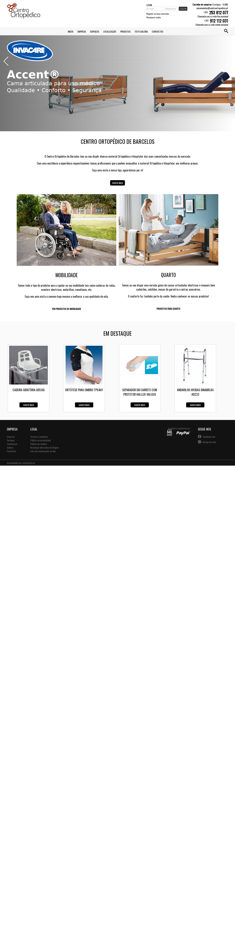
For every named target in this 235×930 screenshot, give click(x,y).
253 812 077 (218, 12)
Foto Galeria (141, 31)
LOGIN (149, 5)
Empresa (81, 31)
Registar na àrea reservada (157, 13)
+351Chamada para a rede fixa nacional (212, 14)
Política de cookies (38, 444)
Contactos (157, 31)
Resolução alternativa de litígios (44, 447)
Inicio (70, 31)
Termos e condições (39, 436)
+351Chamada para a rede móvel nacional (211, 22)
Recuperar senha (153, 17)
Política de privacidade (40, 440)
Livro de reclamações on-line (43, 451)
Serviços (94, 31)
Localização (109, 31)
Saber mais (117, 183)
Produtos (125, 31)
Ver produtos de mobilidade (66, 309)
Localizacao (12, 444)
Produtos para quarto (168, 308)
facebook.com (208, 436)
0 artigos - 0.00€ (210, 4)
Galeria (10, 447)
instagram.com (209, 442)
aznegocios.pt (28, 463)
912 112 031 (219, 21)
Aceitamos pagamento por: (178, 431)
